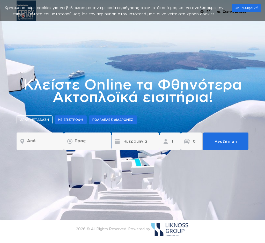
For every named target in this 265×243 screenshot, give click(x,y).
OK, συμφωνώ (246, 8)
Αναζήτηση (226, 141)
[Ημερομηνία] (131, 141)
